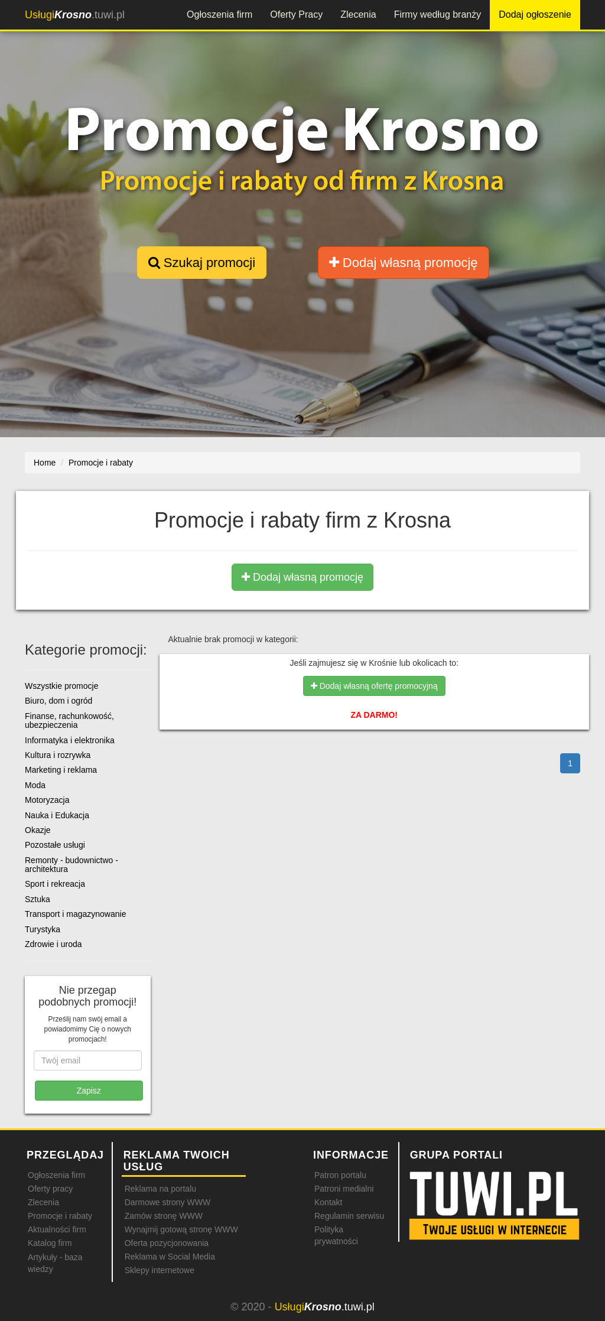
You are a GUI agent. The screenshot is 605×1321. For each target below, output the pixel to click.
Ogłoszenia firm (219, 14)
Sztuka (37, 899)
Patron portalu (340, 1175)
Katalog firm (50, 1243)
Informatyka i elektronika (70, 740)
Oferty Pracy (296, 14)
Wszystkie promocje (61, 686)
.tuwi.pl (75, 15)
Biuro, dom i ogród (58, 700)
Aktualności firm (57, 1229)
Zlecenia (358, 14)
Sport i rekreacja (55, 884)
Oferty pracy (50, 1188)
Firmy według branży (438, 14)
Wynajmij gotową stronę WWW (181, 1229)
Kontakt (328, 1202)
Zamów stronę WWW (164, 1216)
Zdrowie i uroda (53, 944)
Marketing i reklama (61, 770)
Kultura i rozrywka (57, 755)
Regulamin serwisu (349, 1216)
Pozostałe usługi (55, 845)
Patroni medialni (343, 1188)
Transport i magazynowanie (75, 914)
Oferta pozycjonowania (167, 1243)
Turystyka (42, 929)
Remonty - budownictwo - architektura (71, 864)
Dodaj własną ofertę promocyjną (374, 686)
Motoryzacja (47, 800)
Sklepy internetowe (159, 1270)
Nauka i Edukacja (57, 815)
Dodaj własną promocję (403, 262)
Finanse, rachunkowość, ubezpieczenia (69, 720)
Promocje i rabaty (60, 1216)
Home (45, 462)
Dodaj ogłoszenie (535, 14)
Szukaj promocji (201, 262)
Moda (35, 785)
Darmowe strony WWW (167, 1202)
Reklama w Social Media (170, 1256)
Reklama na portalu (160, 1188)
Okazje (38, 830)
